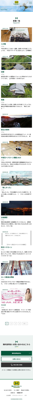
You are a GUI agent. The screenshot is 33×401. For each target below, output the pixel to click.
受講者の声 (20, 393)
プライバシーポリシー (17, 395)
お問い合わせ (17, 359)
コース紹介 (16, 390)
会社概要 (8, 395)
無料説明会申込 (16, 353)
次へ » (25, 323)
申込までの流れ (25, 390)
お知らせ (13, 393)
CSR (26, 395)
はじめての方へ (8, 390)
